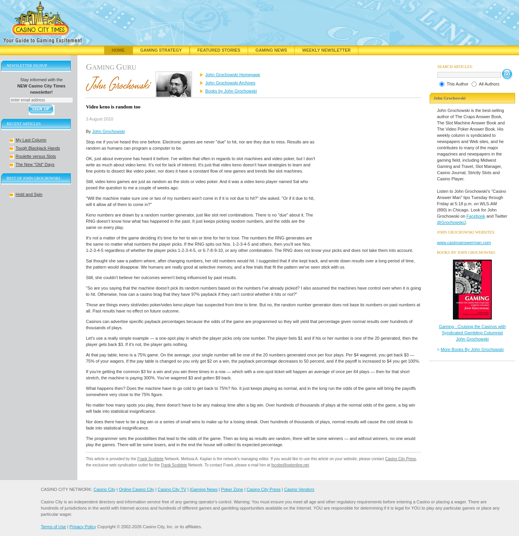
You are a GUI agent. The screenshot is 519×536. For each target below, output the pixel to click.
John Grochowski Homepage (232, 74)
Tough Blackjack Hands (38, 148)
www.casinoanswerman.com (464, 242)
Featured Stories (218, 50)
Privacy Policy (83, 526)
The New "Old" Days (35, 164)
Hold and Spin (29, 194)
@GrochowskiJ (451, 222)
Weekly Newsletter (326, 50)
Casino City (104, 489)
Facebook (476, 216)
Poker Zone (232, 489)
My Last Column (31, 140)
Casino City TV (172, 489)
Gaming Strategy (161, 50)
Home (118, 50)
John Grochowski (108, 131)
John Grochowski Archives (230, 82)
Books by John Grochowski (231, 91)
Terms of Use (53, 526)
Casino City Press (400, 459)
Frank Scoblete (150, 459)
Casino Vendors (299, 489)
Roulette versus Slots (36, 156)
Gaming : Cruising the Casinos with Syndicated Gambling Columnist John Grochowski (472, 332)
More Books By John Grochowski (472, 349)
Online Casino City (136, 489)
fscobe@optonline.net (290, 465)
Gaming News (271, 50)
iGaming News (204, 489)
